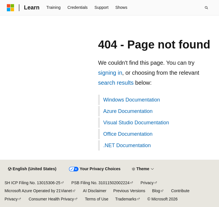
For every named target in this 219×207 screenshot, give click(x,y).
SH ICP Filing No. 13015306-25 (32, 182)
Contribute (180, 190)
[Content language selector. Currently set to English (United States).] (32, 169)
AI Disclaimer (94, 190)
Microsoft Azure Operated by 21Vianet (38, 190)
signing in (110, 73)
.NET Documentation (127, 145)
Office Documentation (128, 134)
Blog (156, 190)
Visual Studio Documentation (136, 122)
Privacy (147, 182)
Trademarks (125, 199)
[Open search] (206, 8)
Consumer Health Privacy (51, 199)
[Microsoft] (10, 7)
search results (116, 83)
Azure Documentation (128, 111)
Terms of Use (96, 199)
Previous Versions (129, 190)
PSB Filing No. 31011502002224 (100, 182)
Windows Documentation (131, 100)
